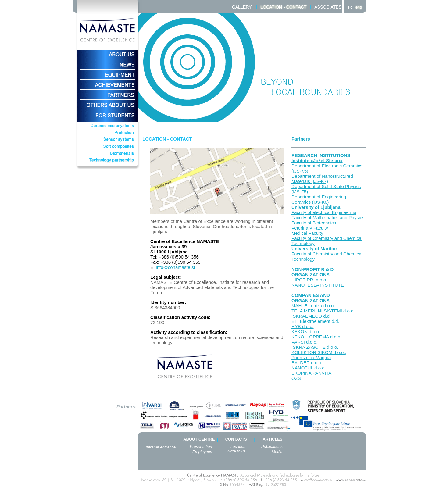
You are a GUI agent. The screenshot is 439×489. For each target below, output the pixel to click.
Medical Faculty (307, 233)
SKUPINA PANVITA (311, 373)
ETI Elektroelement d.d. (315, 321)
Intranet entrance (161, 447)
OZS (296, 378)
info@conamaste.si (175, 267)
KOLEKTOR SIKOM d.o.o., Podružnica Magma (318, 355)
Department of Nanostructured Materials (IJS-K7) (322, 178)
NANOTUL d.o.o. (308, 367)
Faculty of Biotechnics (313, 222)
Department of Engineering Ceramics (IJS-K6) (318, 199)
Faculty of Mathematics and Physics (327, 217)
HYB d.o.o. (302, 326)
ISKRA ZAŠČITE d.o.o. (314, 347)
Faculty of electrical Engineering (323, 212)
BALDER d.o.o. (307, 362)
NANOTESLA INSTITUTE (317, 284)
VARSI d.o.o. (304, 341)
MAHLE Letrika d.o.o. (313, 305)
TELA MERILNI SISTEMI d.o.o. (323, 310)
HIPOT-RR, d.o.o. (309, 279)
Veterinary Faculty (309, 227)
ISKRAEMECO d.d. (311, 316)
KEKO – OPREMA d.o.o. (316, 336)
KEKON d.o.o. (305, 331)
